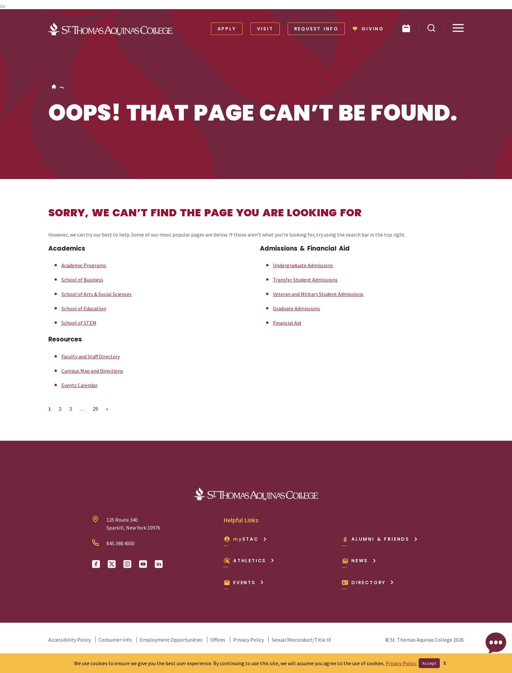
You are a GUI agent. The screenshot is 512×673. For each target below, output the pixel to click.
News (359, 560)
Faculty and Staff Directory (90, 356)
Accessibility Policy (69, 639)
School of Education (83, 308)
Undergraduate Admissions (303, 265)
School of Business (82, 279)
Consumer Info (115, 639)
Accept (429, 663)
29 (97, 408)
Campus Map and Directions (92, 371)
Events (243, 582)
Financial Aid (287, 323)
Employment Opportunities (171, 639)
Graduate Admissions (296, 308)
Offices (217, 639)
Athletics (249, 560)
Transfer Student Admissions (305, 279)
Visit (265, 28)
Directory (368, 582)
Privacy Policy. (401, 663)
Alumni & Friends (380, 539)
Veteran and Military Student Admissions (318, 294)
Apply (226, 28)
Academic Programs (83, 265)
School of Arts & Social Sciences (96, 294)
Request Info (316, 28)
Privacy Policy (248, 639)
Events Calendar (79, 385)
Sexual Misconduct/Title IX (301, 639)
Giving (368, 28)
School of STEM (78, 323)
